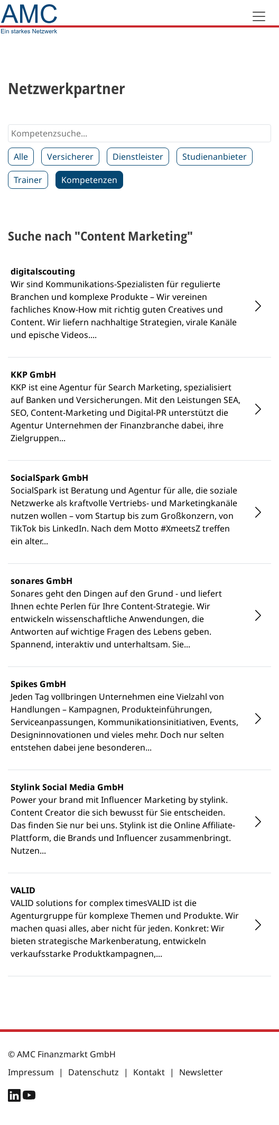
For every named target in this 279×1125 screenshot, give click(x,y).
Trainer (28, 180)
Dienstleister (138, 156)
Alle (21, 156)
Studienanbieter (214, 156)
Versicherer (70, 156)
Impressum (31, 1072)
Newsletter (201, 1072)
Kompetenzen (89, 180)
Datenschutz (93, 1072)
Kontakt (149, 1072)
